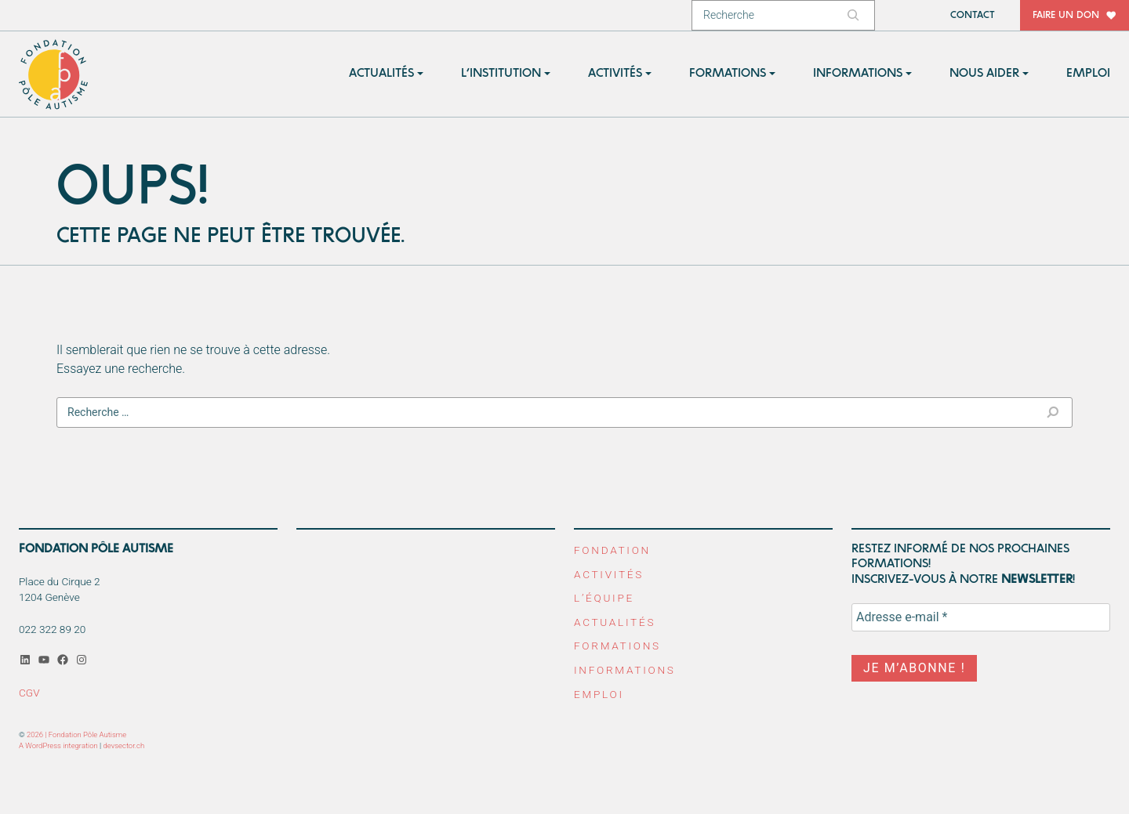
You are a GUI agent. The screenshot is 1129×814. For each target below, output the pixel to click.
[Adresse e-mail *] (980, 617)
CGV (29, 692)
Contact (972, 15)
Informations (625, 670)
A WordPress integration (58, 745)
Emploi (599, 694)
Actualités (614, 622)
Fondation (612, 550)
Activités (609, 574)
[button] (386, 74)
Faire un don (1066, 15)
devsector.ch (124, 745)
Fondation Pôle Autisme (54, 74)
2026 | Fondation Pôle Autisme (76, 734)
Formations (617, 645)
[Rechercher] (855, 15)
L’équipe (604, 598)
